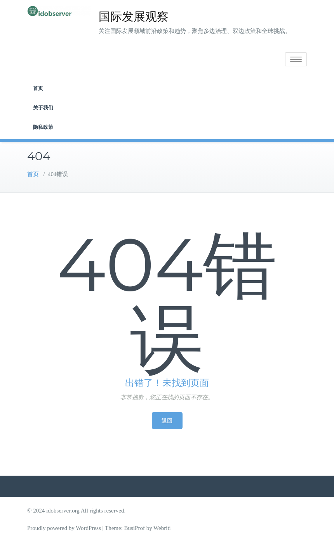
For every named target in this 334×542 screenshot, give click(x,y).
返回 (167, 420)
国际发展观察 (134, 16)
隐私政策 (43, 127)
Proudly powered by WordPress (64, 528)
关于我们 (43, 107)
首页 (38, 88)
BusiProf (134, 528)
